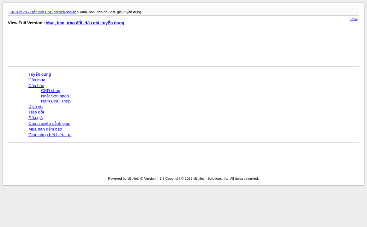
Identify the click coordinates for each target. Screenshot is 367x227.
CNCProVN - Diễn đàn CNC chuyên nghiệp (42, 12)
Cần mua (36, 80)
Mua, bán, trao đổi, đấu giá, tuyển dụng (85, 22)
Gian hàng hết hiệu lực (49, 134)
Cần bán (36, 85)
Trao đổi (36, 112)
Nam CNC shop (55, 101)
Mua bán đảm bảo (45, 129)
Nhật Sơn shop (55, 96)
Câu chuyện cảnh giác (49, 123)
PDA (354, 19)
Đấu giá (35, 117)
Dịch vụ (35, 106)
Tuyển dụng (39, 74)
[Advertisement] (92, 47)
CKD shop (50, 90)
